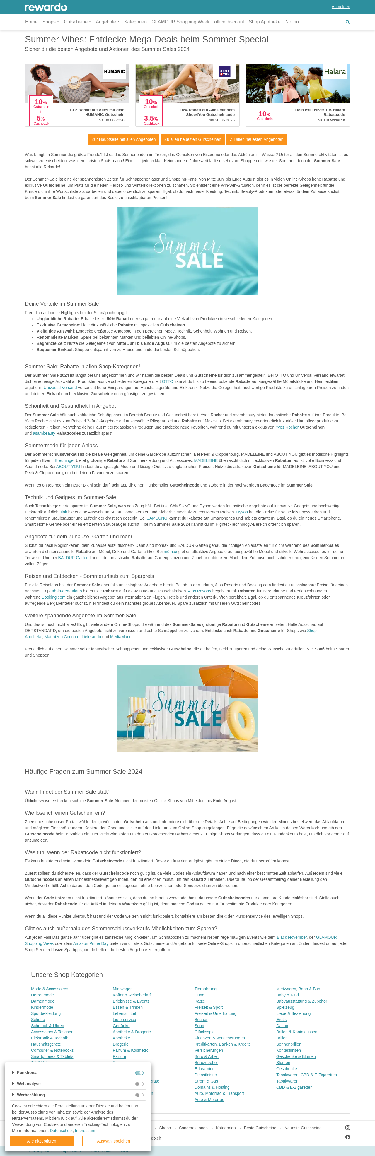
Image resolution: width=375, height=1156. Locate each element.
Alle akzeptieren (41, 1141)
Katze (200, 1001)
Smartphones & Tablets (52, 1056)
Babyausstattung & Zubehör (301, 1001)
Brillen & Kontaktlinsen (296, 1032)
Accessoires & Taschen (52, 1032)
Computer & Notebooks (52, 1050)
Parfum (119, 1056)
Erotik (281, 1019)
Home (31, 21)
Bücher (201, 1019)
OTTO (167, 381)
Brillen (282, 1038)
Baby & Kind (287, 995)
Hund (199, 995)
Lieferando (91, 636)
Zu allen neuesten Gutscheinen (192, 139)
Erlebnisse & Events (131, 1001)
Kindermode (42, 1007)
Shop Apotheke (265, 21)
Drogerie (121, 1044)
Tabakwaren (287, 1081)
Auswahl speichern (114, 1141)
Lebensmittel (124, 1013)
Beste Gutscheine (260, 1128)
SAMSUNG (157, 518)
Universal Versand (60, 387)
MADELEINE (206, 460)
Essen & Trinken (128, 1007)
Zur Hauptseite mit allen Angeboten (124, 139)
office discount (229, 21)
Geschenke (286, 1068)
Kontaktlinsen (288, 1050)
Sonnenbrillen (288, 1044)
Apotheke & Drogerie (132, 1032)
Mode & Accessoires (49, 989)
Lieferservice (124, 1019)
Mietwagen (123, 989)
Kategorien (135, 21)
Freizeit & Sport (209, 1007)
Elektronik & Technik (49, 1038)
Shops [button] (49, 21)
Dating (282, 1025)
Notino (292, 21)
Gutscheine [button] (76, 21)
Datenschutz (61, 1130)
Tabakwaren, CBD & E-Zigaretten (306, 1075)
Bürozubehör (206, 1062)
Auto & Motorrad (209, 1099)
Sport (199, 1025)
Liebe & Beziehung (293, 1013)
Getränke (121, 1025)
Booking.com (54, 597)
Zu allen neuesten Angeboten (256, 139)
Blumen (283, 1062)
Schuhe (38, 1019)
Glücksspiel (205, 1032)
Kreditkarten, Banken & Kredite (223, 1044)
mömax (171, 551)
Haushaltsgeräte (46, 1044)
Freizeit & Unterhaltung (215, 1013)
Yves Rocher (287, 427)
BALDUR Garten (73, 557)
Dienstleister (206, 1075)
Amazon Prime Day (91, 943)
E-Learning (205, 1068)
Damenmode (42, 1001)
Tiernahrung (206, 989)
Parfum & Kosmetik (130, 1050)
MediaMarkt (121, 636)
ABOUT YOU (68, 466)
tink (64, 512)
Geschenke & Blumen (296, 1056)
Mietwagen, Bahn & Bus (298, 989)
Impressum (85, 1130)
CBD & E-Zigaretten (294, 1087)
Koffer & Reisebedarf (132, 995)
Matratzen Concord (62, 636)
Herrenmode (42, 995)
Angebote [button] (106, 21)
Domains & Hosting (212, 1087)
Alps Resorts (199, 591)
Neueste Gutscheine (303, 1128)
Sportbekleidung (46, 1013)
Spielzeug (285, 1007)
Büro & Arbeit (207, 1056)
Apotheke (121, 1038)
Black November (292, 937)
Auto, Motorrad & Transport (219, 1093)
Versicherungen (209, 1050)
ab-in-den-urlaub (67, 591)
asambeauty (44, 433)
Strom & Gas (206, 1081)
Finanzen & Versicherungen (220, 1038)
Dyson (242, 512)
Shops (165, 1128)
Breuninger (65, 460)
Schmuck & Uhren (47, 1025)
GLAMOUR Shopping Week (180, 21)
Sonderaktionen (193, 1128)
